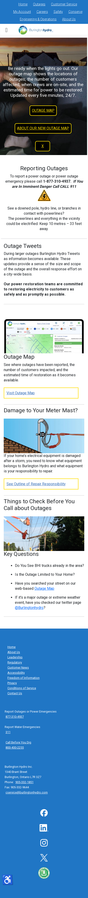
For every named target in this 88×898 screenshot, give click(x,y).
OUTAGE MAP (43, 110)
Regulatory (14, 662)
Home (22, 4)
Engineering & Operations (38, 19)
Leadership (15, 657)
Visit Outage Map (21, 393)
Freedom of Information (23, 678)
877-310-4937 (15, 716)
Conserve (75, 12)
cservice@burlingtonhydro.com (27, 792)
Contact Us (14, 693)
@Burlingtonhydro (29, 607)
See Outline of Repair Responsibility (36, 484)
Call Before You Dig (18, 742)
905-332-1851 (24, 782)
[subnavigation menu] (6, 29)
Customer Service (64, 4)
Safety (58, 12)
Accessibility (16, 672)
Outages (39, 4)
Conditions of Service (21, 688)
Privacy (12, 683)
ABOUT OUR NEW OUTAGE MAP (43, 128)
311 (8, 732)
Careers (42, 12)
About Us (69, 19)
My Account (22, 12)
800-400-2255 (15, 747)
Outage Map (44, 588)
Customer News (18, 667)
